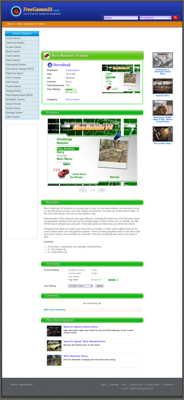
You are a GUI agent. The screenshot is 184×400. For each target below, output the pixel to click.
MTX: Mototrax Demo (76, 356)
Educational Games (16, 64)
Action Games (13, 38)
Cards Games (13, 56)
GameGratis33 (26, 384)
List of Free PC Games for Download (41, 14)
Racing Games (13, 90)
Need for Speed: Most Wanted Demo (84, 341)
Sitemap (114, 384)
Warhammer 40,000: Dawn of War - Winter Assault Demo (162, 119)
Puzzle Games (13, 86)
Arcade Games (13, 47)
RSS (124, 384)
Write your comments (54, 309)
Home (10, 23)
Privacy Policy (153, 384)
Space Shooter (13, 104)
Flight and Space (14, 73)
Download (61, 64)
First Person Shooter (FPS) (20, 69)
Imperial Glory (162, 96)
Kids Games (12, 82)
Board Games (13, 51)
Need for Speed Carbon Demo (81, 326)
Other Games (13, 117)
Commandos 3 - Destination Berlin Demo (162, 72)
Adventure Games (15, 42)
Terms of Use (136, 384)
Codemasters (72, 70)
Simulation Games (15, 99)
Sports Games (13, 108)
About (103, 384)
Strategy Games (14, 112)
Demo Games (13, 60)
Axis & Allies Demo (162, 143)
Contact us (169, 384)
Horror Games (13, 77)
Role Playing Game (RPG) (19, 95)
